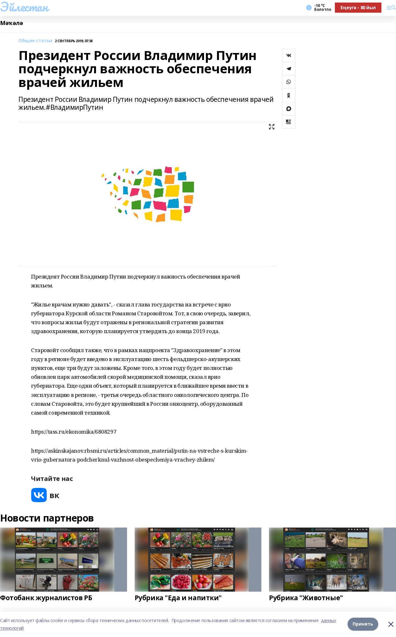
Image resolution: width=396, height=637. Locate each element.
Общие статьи (35, 40)
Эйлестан (24, 7)
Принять (363, 624)
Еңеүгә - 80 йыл (358, 7)
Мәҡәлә (11, 23)
